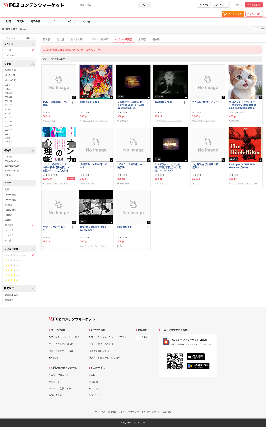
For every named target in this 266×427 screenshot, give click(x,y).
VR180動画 (10, 194)
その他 (86, 21)
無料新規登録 (254, 5)
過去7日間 (10, 75)
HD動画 (8, 215)
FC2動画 (93, 381)
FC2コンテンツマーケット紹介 (64, 337)
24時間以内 (10, 70)
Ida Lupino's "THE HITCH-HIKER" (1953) (242, 166)
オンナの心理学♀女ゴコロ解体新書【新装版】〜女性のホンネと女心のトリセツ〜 (56, 167)
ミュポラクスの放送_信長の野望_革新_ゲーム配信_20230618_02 (168, 167)
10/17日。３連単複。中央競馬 (129, 166)
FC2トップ (100, 412)
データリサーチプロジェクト (205, 121)
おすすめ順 (76, 39)
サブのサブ (124, 121)
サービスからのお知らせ (61, 344)
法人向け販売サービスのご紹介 (104, 357)
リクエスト (54, 381)
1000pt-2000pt (12, 166)
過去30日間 (10, 80)
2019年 (8, 113)
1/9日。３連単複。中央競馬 (55, 103)
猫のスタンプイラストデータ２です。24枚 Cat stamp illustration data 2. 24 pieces (242, 104)
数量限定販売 (11, 294)
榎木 (121, 246)
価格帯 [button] (19, 150)
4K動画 (8, 204)
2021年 (8, 105)
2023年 (8, 97)
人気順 (142, 39)
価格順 (155, 39)
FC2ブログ (94, 395)
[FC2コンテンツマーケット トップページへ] (72, 319)
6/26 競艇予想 (124, 227)
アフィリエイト (221, 5)
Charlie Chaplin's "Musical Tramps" (93, 228)
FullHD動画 (10, 210)
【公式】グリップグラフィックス (57, 183)
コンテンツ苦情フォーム (61, 388)
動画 (8, 21)
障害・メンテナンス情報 (61, 350)
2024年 (8, 93)
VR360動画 (10, 199)
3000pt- (8, 175)
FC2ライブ (94, 388)
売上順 (60, 39)
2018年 (8, 117)
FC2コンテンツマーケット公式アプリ (107, 337)
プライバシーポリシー (129, 412)
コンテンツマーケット (42, 5)
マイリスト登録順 (98, 39)
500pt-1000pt (11, 161)
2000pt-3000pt (12, 170)
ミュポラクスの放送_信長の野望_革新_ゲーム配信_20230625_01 (130, 104)
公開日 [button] (19, 64)
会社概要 (112, 412)
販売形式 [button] (19, 288)
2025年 (8, 89)
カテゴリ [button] (19, 183)
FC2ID (92, 375)
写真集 (20, 21)
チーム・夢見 (50, 121)
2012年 (8, 142)
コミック (51, 21)
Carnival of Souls (89, 101)
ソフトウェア (69, 21)
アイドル (9, 55)
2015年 (8, 130)
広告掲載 (167, 412)
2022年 (8, 101)
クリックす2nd (88, 183)
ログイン (239, 5)
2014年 (8, 134)
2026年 (8, 85)
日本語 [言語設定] (144, 337)
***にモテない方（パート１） (56, 228)
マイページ (204, 5)
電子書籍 (35, 21)
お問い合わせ (55, 395)
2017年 (8, 121)
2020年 (8, 109)
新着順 (46, 39)
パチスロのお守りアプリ (205, 101)
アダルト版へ (254, 13)
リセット (31, 38)
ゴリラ (196, 183)
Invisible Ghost (163, 101)
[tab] (153, 39)
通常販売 (9, 299)
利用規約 (53, 357)
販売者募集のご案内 (99, 350)
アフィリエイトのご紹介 (101, 344)
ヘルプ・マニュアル (59, 375)
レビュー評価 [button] (19, 249)
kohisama (235, 121)
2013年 (8, 138)
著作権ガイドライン (151, 412)
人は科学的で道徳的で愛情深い (205, 166)
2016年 (8, 125)
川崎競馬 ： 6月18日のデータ (93, 166)
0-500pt (8, 156)
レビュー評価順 (123, 39)
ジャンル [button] (19, 44)
